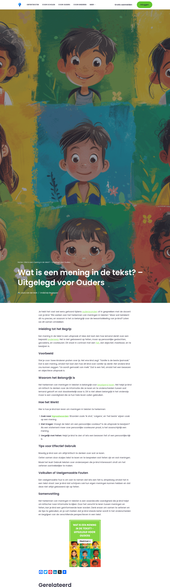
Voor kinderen (79, 5)
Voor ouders (64, 5)
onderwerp (53, 339)
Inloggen (144, 4)
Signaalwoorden (60, 416)
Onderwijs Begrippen (49, 293)
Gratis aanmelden (123, 4)
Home (20, 262)
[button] (94, 4)
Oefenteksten (33, 5)
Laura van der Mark (29, 293)
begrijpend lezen (106, 384)
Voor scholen (48, 5)
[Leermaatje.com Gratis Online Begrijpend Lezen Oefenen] (20, 5)
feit (97, 343)
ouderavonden (89, 311)
